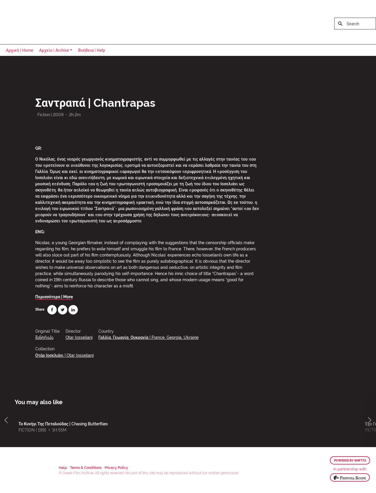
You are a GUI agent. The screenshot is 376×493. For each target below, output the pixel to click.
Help (63, 467)
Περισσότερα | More (54, 296)
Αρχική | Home (19, 50)
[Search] (355, 23)
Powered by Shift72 (350, 460)
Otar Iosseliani (79, 337)
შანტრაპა (44, 337)
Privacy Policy (116, 467)
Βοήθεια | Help (91, 50)
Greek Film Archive (30, 22)
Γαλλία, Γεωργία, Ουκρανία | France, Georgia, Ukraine (148, 337)
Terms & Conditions (86, 467)
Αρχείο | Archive (54, 50)
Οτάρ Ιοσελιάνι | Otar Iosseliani (64, 355)
